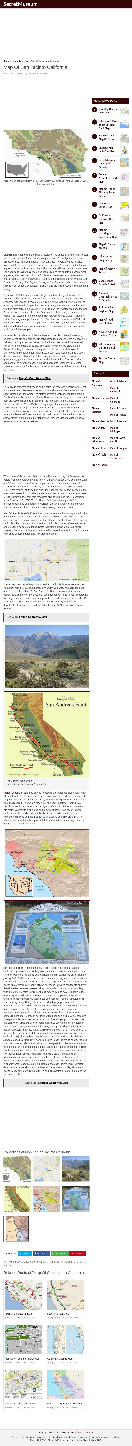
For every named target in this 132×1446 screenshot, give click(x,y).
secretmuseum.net (13, 792)
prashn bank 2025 (93, 1440)
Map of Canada (100, 398)
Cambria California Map (60, 1358)
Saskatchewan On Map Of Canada (107, 163)
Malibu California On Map (18, 1313)
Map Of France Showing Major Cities (107, 192)
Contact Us (53, 1432)
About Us (89, 1432)
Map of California (14, 73)
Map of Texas (99, 464)
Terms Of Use (76, 1432)
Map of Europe (118, 408)
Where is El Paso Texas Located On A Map (108, 125)
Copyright (64, 1432)
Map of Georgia (100, 421)
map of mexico (56, 1262)
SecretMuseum (20, 4)
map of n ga (69, 1262)
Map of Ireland (118, 421)
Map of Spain (99, 454)
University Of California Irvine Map (23, 1403)
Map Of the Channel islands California (25, 1358)
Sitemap (42, 1432)
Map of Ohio (99, 448)
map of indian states (39, 1262)
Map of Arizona (118, 381)
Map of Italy (98, 427)
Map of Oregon (118, 448)
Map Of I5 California (58, 1313)
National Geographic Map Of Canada (108, 297)
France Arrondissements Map (108, 178)
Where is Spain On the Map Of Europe (107, 348)
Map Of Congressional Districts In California (70, 1403)
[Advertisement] (66, 35)
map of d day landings (19, 1262)
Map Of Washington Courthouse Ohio (108, 233)
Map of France (118, 414)
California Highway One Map (106, 219)
